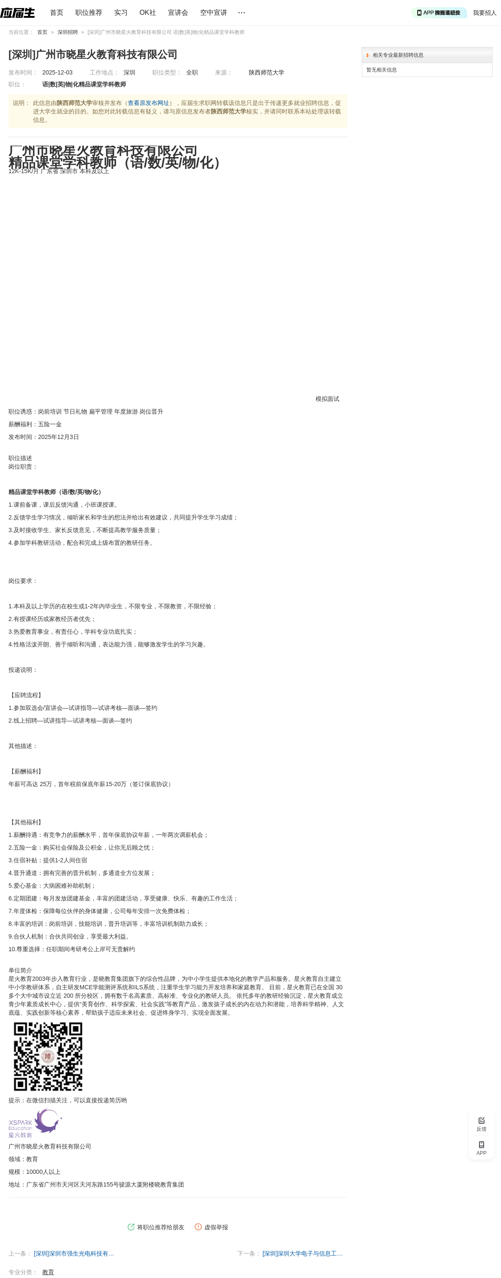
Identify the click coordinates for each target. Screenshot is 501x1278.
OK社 (148, 12)
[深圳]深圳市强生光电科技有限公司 (76, 1253)
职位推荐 (88, 12)
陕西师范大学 (266, 72)
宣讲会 (178, 12)
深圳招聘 (68, 32)
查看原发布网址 (148, 102)
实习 (121, 12)
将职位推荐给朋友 (155, 1227)
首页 (56, 12)
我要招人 (485, 12)
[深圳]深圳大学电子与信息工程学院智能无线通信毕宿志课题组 (305, 1253)
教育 (48, 1272)
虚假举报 (211, 1227)
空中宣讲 (213, 12)
